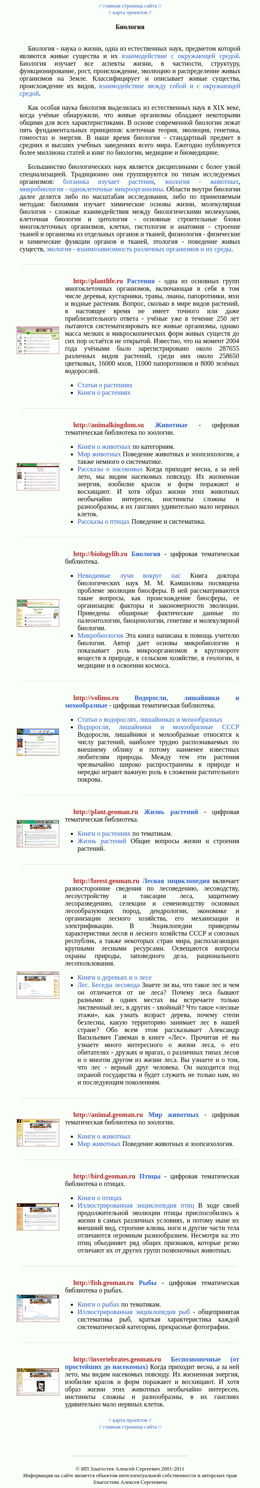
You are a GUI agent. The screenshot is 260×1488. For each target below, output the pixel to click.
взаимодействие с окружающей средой (180, 55)
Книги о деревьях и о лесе (115, 977)
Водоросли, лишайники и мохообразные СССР (158, 726)
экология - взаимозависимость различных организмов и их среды (138, 249)
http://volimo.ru (96, 697)
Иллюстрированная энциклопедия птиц (136, 1205)
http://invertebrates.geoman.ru (117, 1359)
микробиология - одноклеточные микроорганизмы (91, 189)
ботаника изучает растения (108, 181)
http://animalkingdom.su (108, 424)
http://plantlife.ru (98, 281)
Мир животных (99, 454)
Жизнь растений (102, 840)
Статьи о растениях (105, 385)
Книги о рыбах (99, 1304)
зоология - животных (202, 181)
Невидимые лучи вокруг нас (129, 575)
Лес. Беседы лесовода (109, 984)
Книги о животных (104, 446)
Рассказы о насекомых (110, 469)
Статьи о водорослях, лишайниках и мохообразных (150, 719)
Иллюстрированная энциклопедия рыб (134, 1311)
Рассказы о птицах (104, 521)
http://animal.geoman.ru (108, 1114)
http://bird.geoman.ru (104, 1176)
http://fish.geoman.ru (103, 1282)
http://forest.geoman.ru (106, 880)
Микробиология (100, 635)
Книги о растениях (104, 392)
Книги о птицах (100, 1197)
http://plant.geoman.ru (105, 811)
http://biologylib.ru (100, 553)
